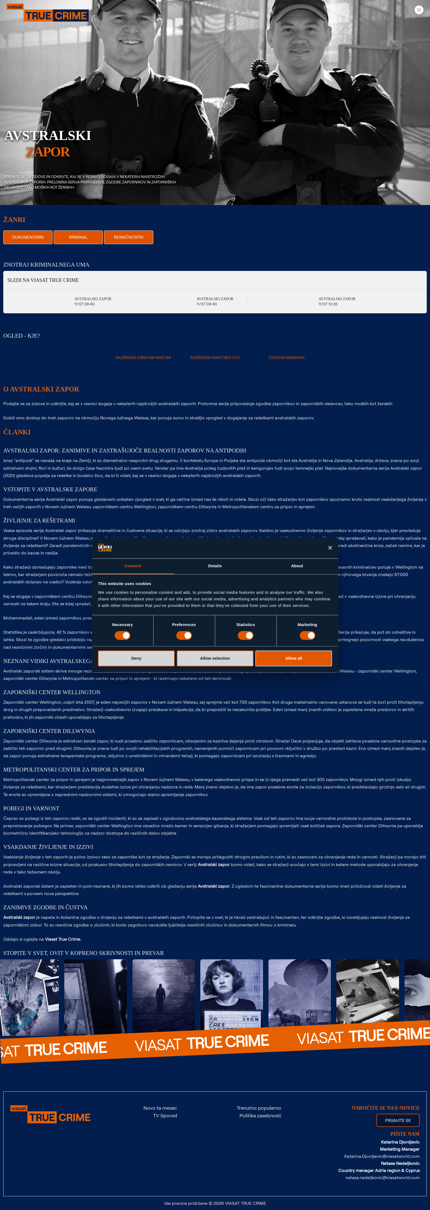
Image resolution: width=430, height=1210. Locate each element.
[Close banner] (330, 548)
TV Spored (165, 1115)
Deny (136, 658)
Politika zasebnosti (260, 1115)
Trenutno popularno (259, 1108)
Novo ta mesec (160, 1108)
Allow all (293, 658)
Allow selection (215, 658)
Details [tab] (215, 565)
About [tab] (297, 565)
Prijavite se (398, 1120)
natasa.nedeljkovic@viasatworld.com (382, 1177)
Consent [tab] (133, 565)
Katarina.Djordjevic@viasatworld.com (382, 1156)
